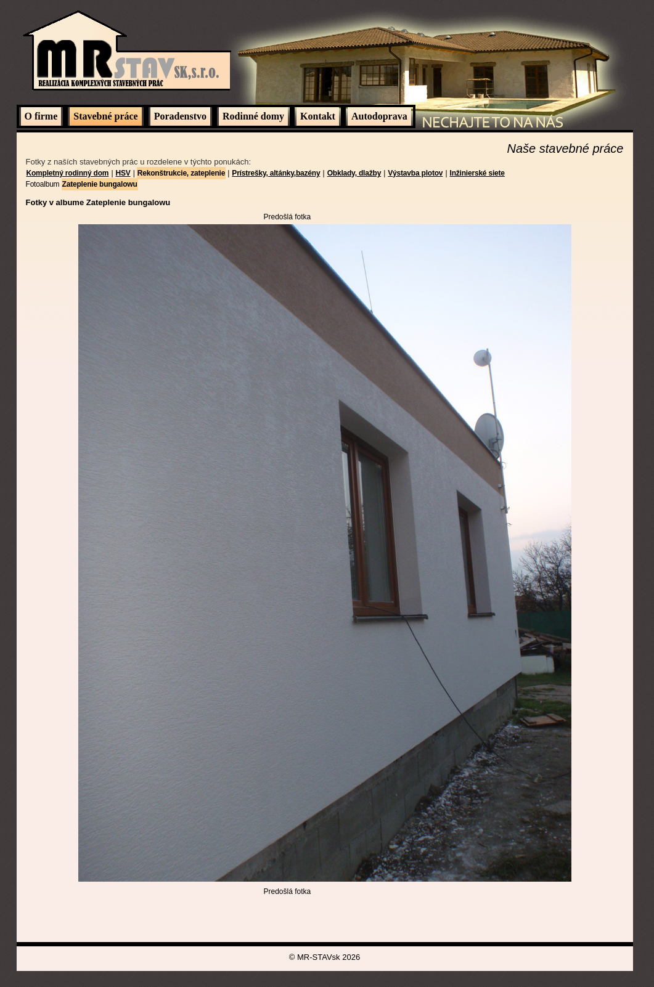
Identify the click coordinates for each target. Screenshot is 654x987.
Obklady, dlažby (354, 173)
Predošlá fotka (287, 217)
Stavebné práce (105, 116)
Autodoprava (379, 116)
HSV (123, 173)
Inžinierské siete (477, 173)
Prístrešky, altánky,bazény (276, 173)
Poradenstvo (180, 116)
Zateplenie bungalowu (99, 184)
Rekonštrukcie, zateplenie (181, 173)
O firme (41, 116)
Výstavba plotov (415, 173)
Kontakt (317, 116)
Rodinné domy (253, 116)
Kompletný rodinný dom (68, 173)
